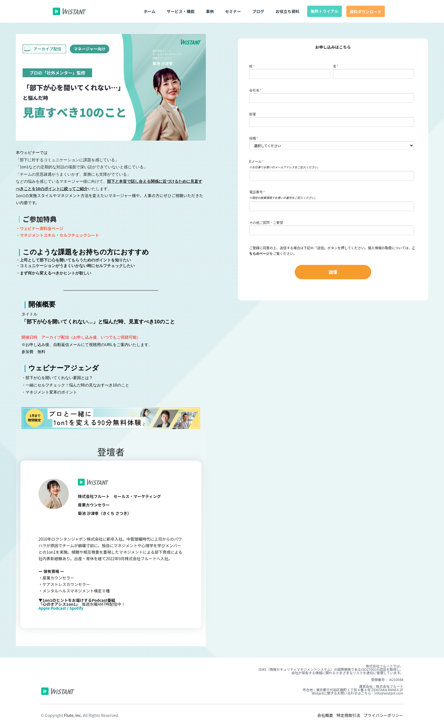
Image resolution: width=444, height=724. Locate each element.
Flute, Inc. (73, 715)
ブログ (258, 11)
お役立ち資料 (287, 11)
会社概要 (325, 715)
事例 (210, 11)
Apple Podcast (52, 608)
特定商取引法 (348, 715)
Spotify (76, 608)
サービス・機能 (181, 11)
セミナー (233, 11)
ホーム (149, 11)
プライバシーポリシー (383, 715)
